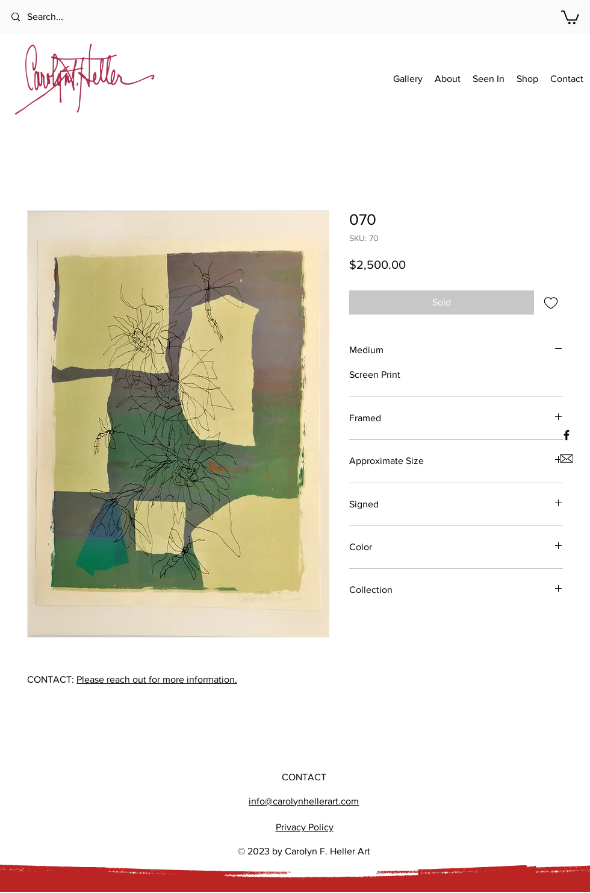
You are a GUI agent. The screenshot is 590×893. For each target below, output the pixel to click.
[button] (570, 16)
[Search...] (60, 17)
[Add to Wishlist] (551, 302)
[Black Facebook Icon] (566, 435)
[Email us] (566, 458)
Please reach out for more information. (156, 679)
